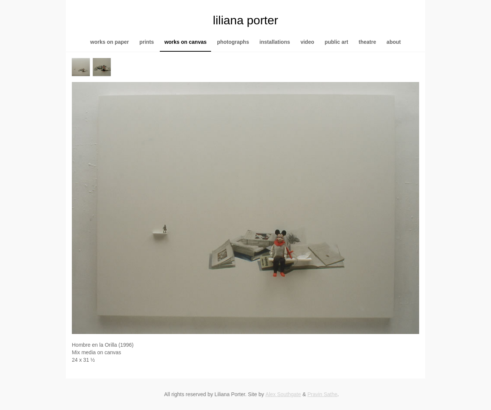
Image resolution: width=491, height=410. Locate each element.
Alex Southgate (283, 394)
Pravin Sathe (322, 394)
